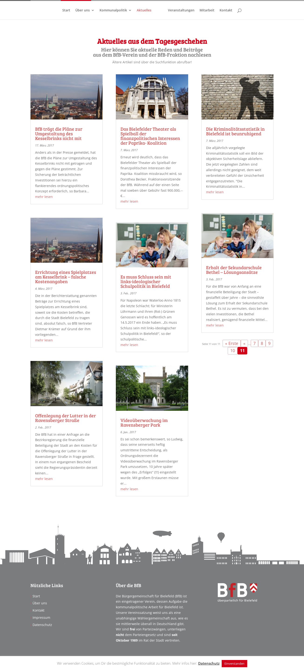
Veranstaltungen (180, 10)
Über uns (83, 10)
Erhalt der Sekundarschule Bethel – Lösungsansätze (234, 269)
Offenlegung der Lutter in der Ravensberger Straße (65, 417)
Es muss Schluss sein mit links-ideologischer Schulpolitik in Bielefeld (145, 281)
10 (232, 350)
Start (67, 10)
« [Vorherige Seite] (244, 343)
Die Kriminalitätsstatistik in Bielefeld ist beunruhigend (235, 131)
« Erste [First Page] (231, 343)
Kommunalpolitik (114, 10)
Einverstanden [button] (234, 663)
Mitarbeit (206, 10)
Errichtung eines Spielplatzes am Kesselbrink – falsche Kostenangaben (65, 277)
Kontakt (225, 10)
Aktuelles (144, 10)
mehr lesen (44, 196)
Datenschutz (42, 624)
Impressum (41, 617)
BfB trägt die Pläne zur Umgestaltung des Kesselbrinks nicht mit (58, 133)
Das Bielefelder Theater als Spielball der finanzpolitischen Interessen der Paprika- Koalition (150, 136)
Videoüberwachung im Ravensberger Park (144, 422)
